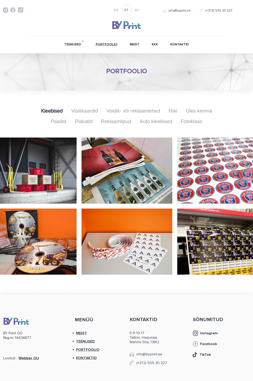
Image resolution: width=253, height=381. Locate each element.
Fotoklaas (191, 121)
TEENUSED (72, 44)
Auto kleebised (156, 121)
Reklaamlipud (116, 121)
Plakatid (83, 121)
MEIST (134, 44)
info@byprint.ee (180, 11)
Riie (173, 111)
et (126, 10)
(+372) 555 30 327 (218, 11)
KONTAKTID (179, 44)
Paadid (58, 121)
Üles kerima (199, 111)
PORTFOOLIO (106, 44)
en (116, 10)
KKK (155, 44)
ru (137, 10)
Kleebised (52, 111)
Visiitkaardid (84, 111)
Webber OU (29, 358)
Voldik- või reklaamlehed (133, 111)
